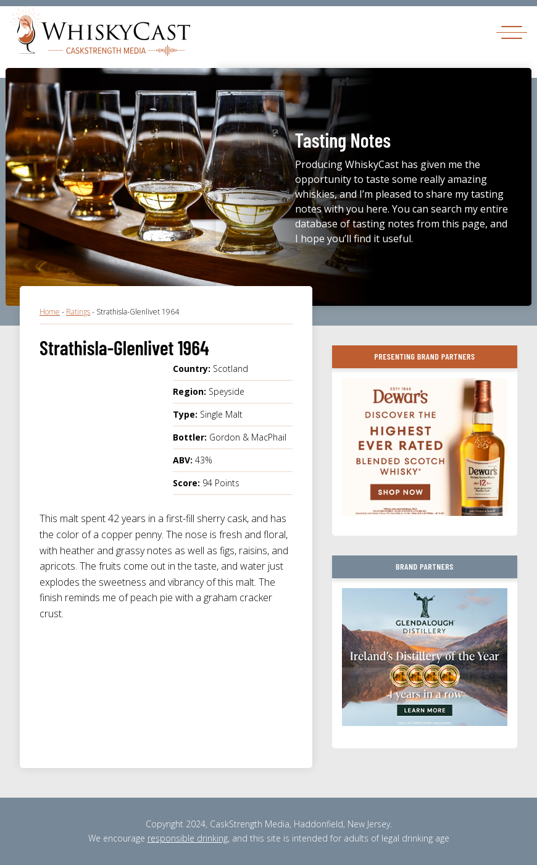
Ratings (78, 311)
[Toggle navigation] (511, 32)
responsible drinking (188, 838)
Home (50, 311)
